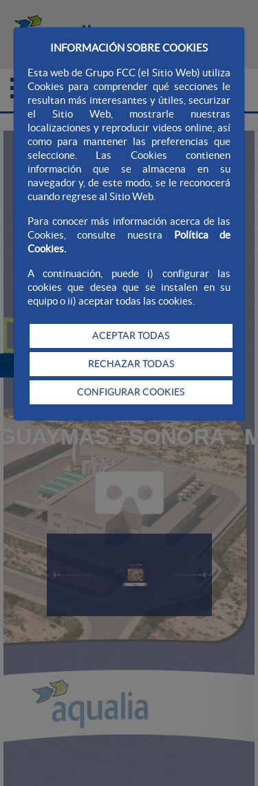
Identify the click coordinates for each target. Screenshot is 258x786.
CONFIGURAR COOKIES (130, 391)
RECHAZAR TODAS (131, 363)
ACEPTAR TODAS (130, 335)
